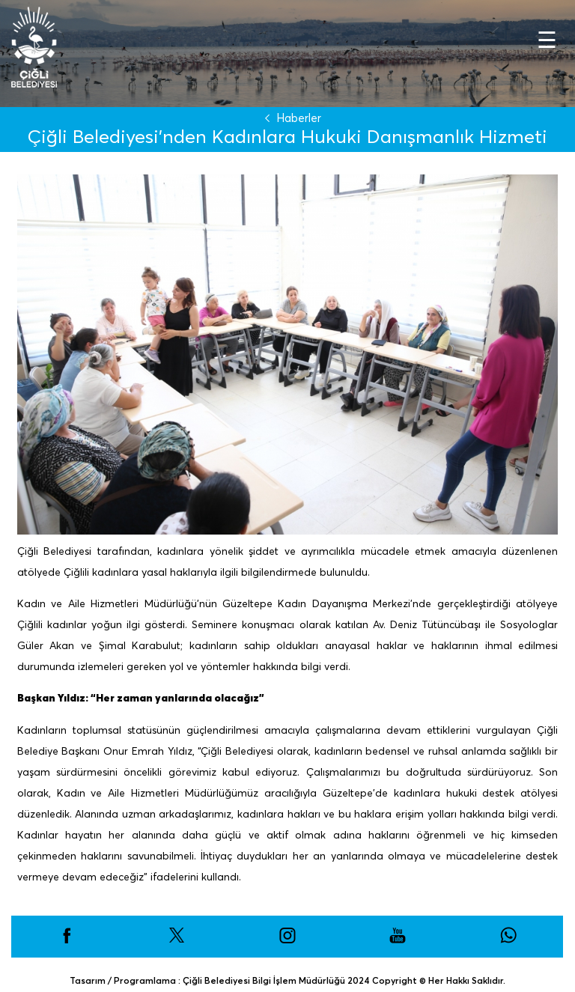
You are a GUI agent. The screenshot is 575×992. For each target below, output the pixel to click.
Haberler (289, 118)
